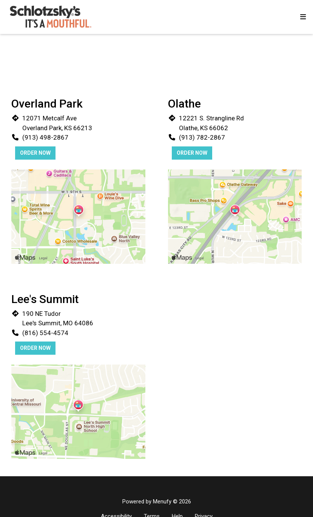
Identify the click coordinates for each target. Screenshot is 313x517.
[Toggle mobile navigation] (303, 17)
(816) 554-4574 (45, 333)
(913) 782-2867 (202, 137)
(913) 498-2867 (45, 137)
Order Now (35, 153)
